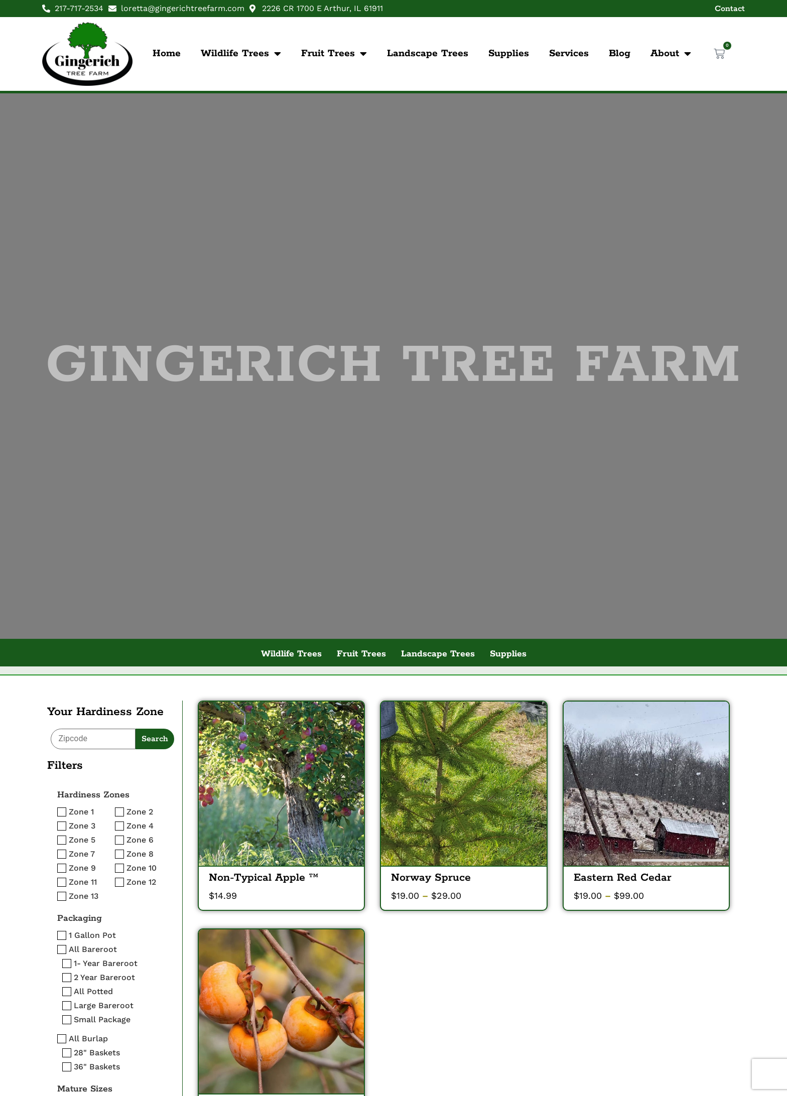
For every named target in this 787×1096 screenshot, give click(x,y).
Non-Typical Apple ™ (263, 878)
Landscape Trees (427, 53)
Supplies (508, 53)
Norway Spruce (431, 878)
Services (569, 53)
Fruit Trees (334, 53)
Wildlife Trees (241, 53)
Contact (730, 9)
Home (167, 53)
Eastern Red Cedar (623, 878)
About (670, 53)
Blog (619, 53)
